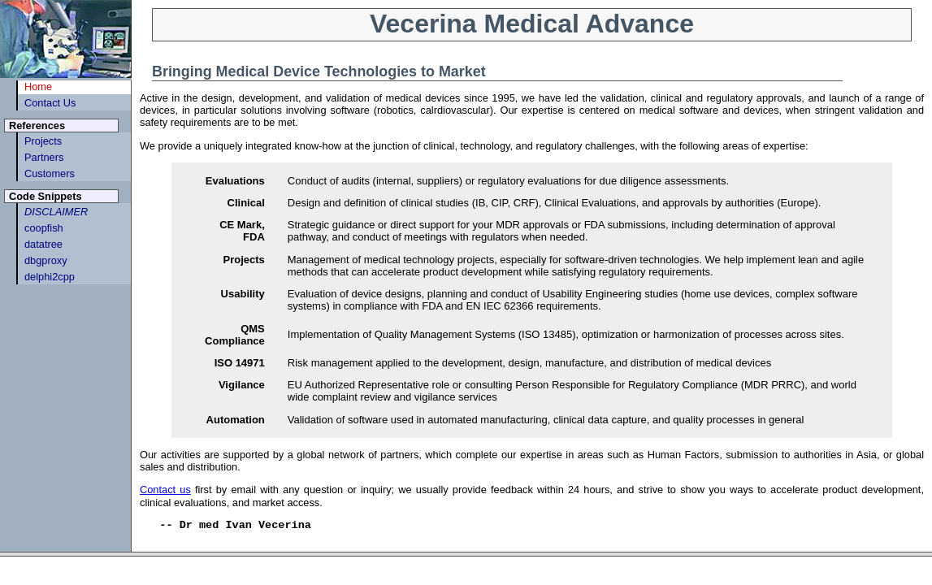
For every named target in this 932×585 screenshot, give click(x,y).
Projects (43, 141)
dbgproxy (45, 260)
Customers (49, 173)
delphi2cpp (49, 277)
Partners (43, 157)
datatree (43, 244)
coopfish (43, 228)
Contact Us (50, 103)
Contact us (165, 489)
